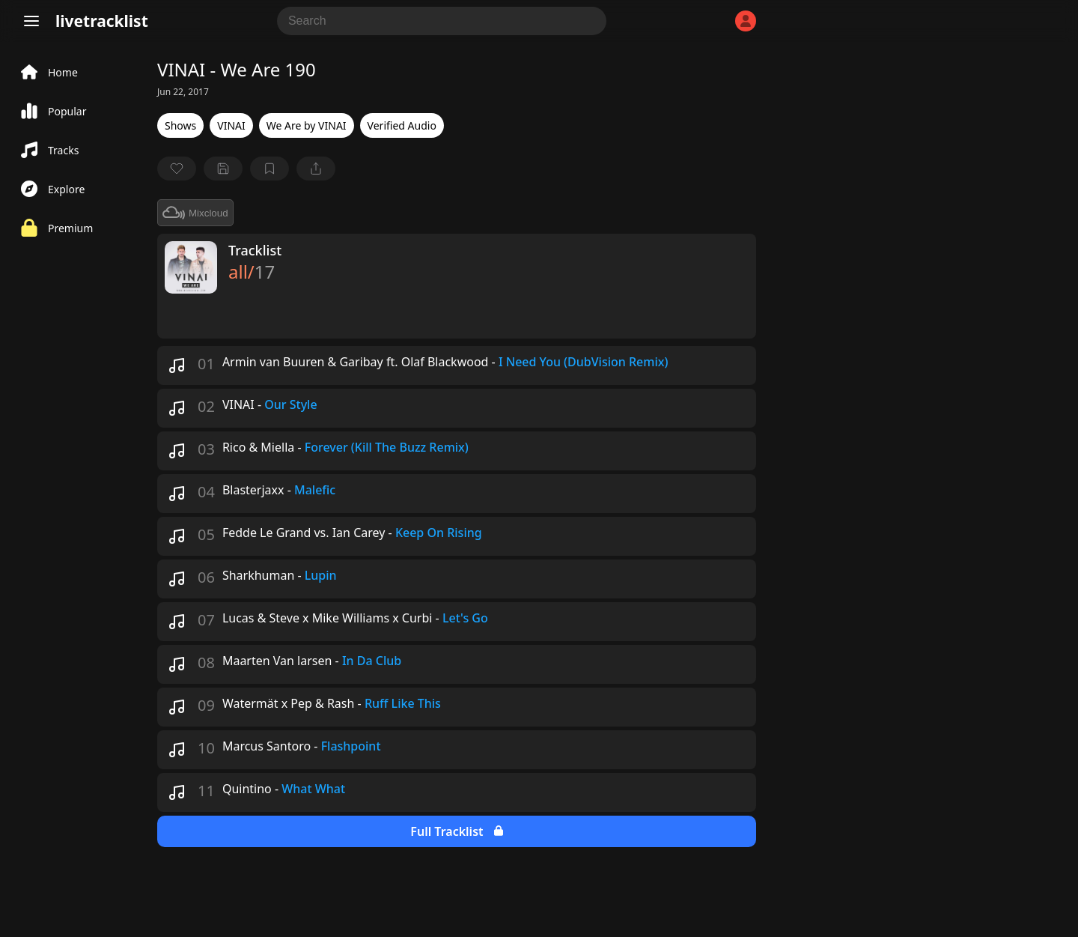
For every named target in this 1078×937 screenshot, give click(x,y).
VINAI (231, 125)
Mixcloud (195, 212)
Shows (180, 125)
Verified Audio (402, 125)
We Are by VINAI (307, 125)
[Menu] (31, 20)
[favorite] (176, 169)
